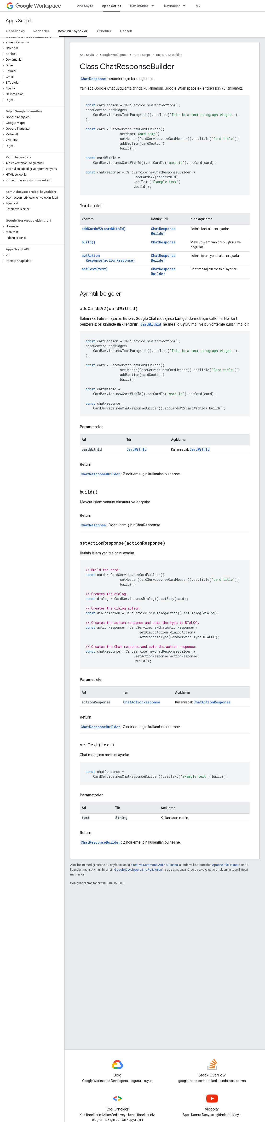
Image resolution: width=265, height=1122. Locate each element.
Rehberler (41, 31)
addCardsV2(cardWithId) (104, 228)
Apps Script (18, 21)
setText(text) (95, 269)
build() (88, 242)
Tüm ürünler (139, 6)
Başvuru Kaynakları (169, 55)
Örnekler (104, 31)
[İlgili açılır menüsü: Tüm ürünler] (154, 6)
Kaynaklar (172, 6)
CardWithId (150, 324)
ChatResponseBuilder (163, 231)
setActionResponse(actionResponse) (108, 258)
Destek (126, 31)
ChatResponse (93, 78)
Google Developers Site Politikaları (138, 869)
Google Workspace (113, 55)
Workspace (38, 6)
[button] (31, 42)
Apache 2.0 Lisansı (225, 865)
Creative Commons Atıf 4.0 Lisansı (155, 865)
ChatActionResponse (141, 702)
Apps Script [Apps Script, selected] (111, 6)
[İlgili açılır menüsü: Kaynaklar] (185, 6)
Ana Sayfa (85, 6)
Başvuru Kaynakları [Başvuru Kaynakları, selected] (73, 31)
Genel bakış (15, 31)
